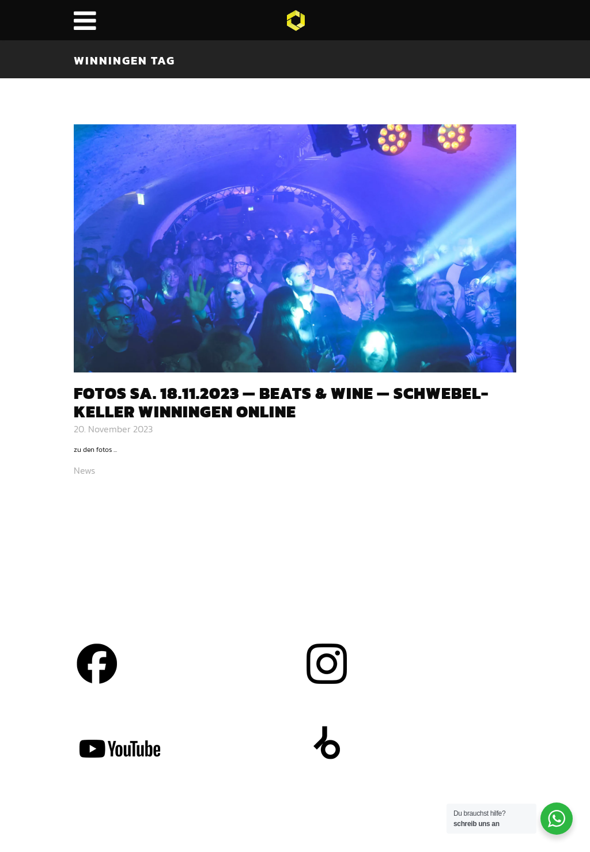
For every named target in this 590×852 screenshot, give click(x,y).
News (84, 470)
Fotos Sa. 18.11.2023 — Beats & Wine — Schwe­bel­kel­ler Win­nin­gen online (281, 402)
